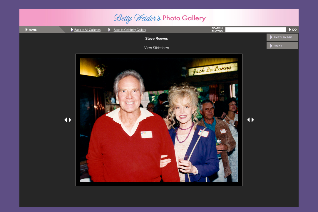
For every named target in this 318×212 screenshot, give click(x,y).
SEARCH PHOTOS (217, 30)
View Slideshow (156, 48)
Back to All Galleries (87, 30)
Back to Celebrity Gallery (130, 30)
